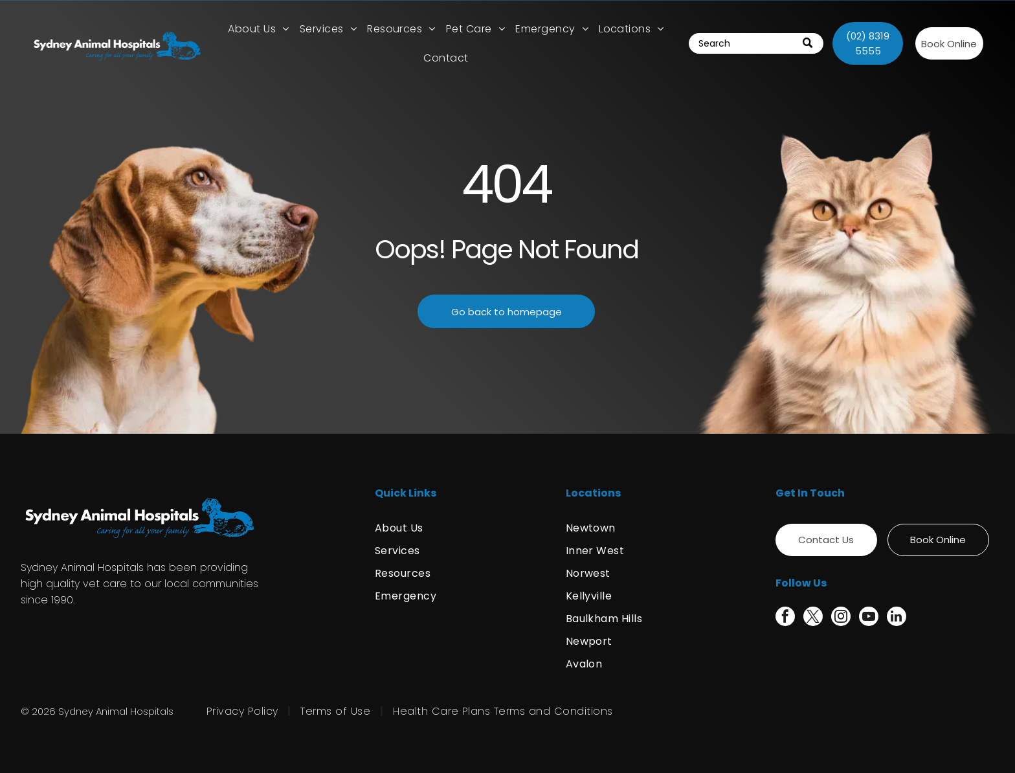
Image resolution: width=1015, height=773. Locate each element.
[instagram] (841, 618)
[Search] (756, 43)
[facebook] (785, 618)
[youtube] (868, 618)
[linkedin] (896, 618)
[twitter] (813, 618)
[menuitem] (258, 28)
